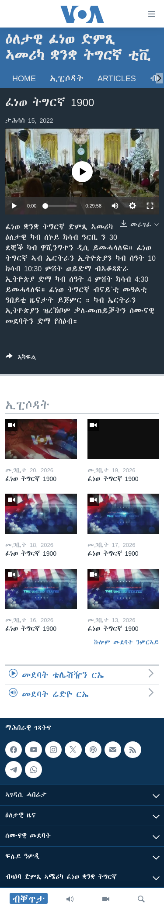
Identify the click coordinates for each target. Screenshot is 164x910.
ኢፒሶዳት (67, 78)
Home (24, 78)
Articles (117, 78)
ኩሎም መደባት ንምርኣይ (126, 642)
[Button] (21, 359)
